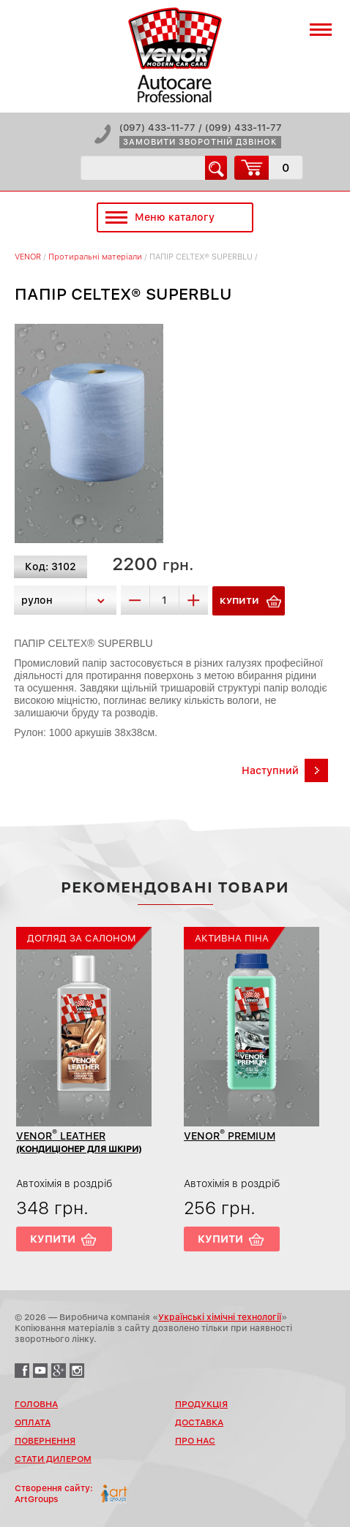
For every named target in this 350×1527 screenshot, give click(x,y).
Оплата (33, 1422)
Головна (36, 1404)
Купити (52, 1239)
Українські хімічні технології (219, 1317)
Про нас (195, 1441)
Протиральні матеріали (95, 257)
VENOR (28, 257)
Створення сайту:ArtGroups (54, 1493)
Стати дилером (53, 1459)
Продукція (201, 1404)
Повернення (45, 1441)
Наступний (270, 770)
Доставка (199, 1422)
